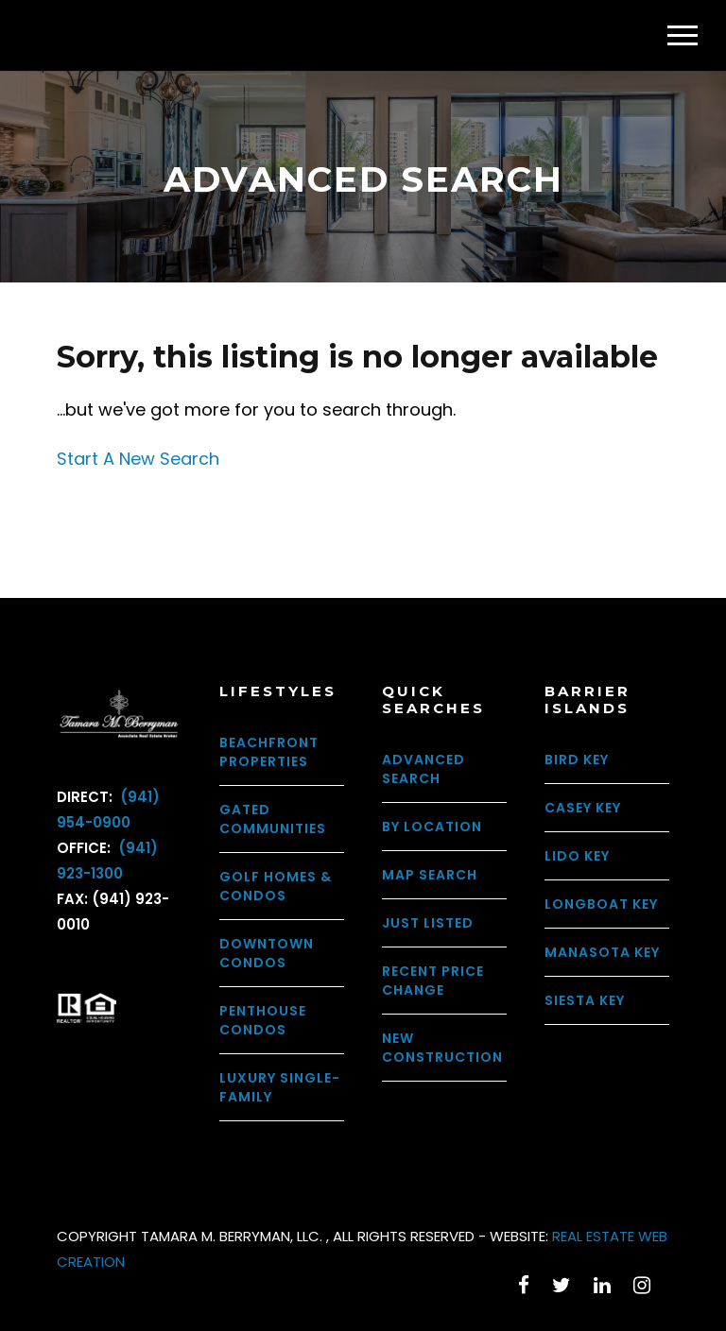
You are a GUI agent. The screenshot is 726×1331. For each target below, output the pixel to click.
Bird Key (576, 759)
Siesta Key (584, 1000)
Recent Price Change (433, 980)
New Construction (442, 1048)
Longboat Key (601, 904)
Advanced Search (423, 769)
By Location (432, 826)
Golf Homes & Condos (275, 886)
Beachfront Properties (269, 752)
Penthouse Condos (262, 1020)
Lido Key (577, 855)
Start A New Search (138, 458)
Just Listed (428, 922)
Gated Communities (272, 819)
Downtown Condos (266, 953)
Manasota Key (602, 952)
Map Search (429, 874)
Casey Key (582, 807)
